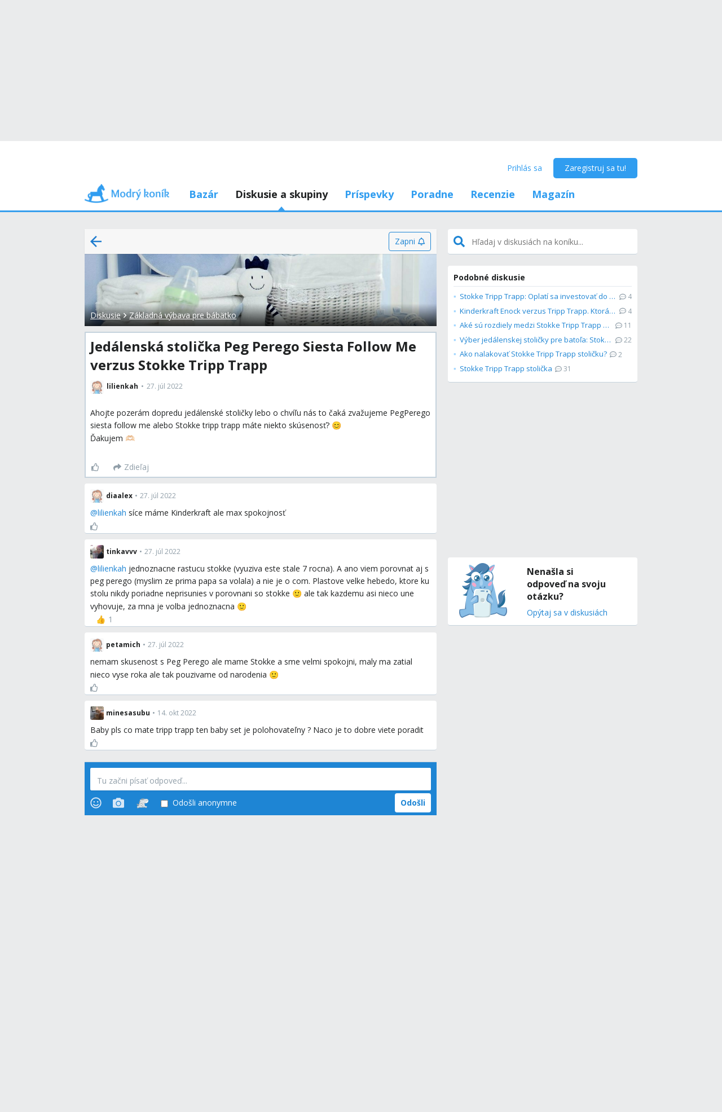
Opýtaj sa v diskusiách (567, 613)
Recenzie (492, 194)
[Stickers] (142, 802)
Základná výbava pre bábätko (182, 315)
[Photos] (118, 802)
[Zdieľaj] (131, 467)
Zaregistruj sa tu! (595, 167)
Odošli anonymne (199, 803)
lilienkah (112, 512)
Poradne (432, 194)
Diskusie (105, 315)
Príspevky (369, 194)
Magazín (553, 194)
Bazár (203, 194)
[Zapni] (410, 241)
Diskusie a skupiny (281, 194)
